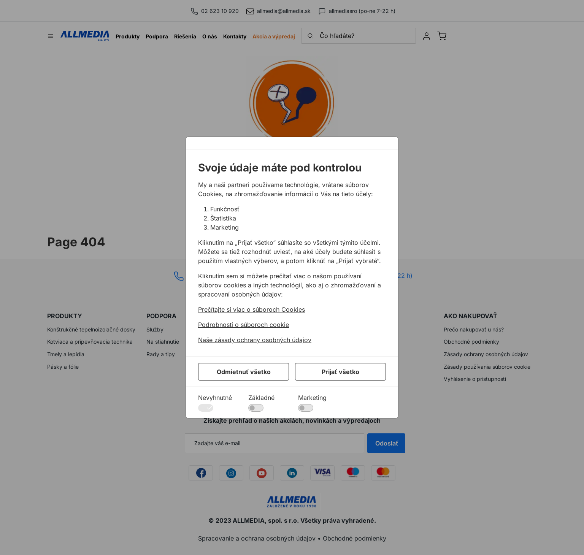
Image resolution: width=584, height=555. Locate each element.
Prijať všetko (340, 372)
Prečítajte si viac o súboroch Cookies (251, 309)
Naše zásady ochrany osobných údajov (254, 340)
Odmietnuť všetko (244, 372)
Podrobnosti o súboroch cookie (243, 324)
